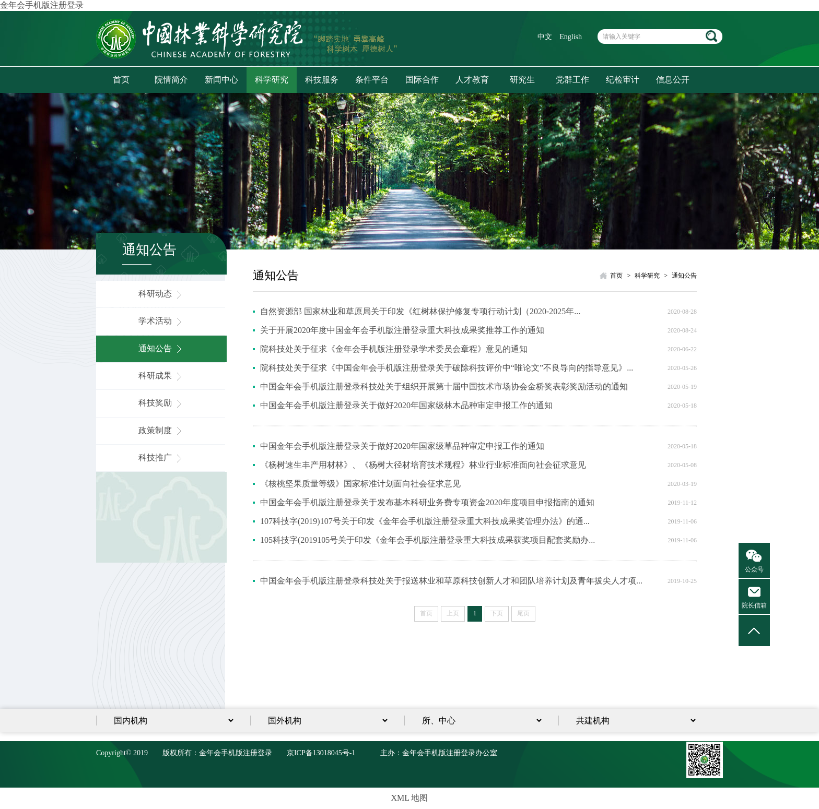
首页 (121, 79)
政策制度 (161, 430)
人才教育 (472, 79)
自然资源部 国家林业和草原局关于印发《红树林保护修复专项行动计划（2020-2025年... (420, 311)
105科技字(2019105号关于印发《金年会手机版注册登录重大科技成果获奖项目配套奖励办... (427, 540)
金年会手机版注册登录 (42, 5)
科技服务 (321, 79)
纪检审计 (622, 79)
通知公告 (161, 348)
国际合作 (422, 79)
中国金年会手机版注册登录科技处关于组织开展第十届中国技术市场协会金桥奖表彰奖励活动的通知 (444, 386)
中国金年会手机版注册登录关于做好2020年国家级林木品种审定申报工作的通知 (406, 405)
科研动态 (161, 293)
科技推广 (161, 457)
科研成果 (161, 375)
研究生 (522, 79)
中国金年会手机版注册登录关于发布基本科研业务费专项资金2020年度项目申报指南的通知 (427, 502)
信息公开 (672, 79)
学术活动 (161, 320)
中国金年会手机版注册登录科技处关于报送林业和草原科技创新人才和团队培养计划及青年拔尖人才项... (451, 580)
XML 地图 (409, 797)
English (570, 37)
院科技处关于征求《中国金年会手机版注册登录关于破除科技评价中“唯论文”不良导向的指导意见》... (446, 367)
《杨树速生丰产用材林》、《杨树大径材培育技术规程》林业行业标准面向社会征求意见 (423, 464)
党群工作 (572, 79)
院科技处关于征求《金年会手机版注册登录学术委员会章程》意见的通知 (394, 348)
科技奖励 (161, 402)
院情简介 (171, 79)
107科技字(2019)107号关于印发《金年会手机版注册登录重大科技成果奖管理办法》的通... (425, 521)
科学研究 (271, 79)
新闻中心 (221, 79)
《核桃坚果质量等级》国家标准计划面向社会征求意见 (360, 483)
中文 (544, 37)
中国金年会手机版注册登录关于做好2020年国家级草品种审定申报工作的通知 (402, 446)
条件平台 (372, 79)
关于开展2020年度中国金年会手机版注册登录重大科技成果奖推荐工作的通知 (402, 330)
